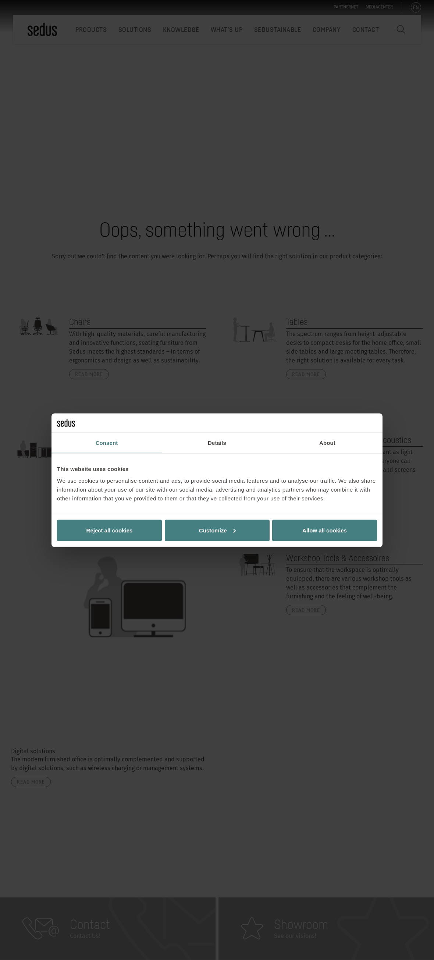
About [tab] (327, 443)
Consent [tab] (107, 443)
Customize (217, 530)
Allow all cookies (324, 530)
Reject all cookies (109, 530)
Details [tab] (217, 443)
